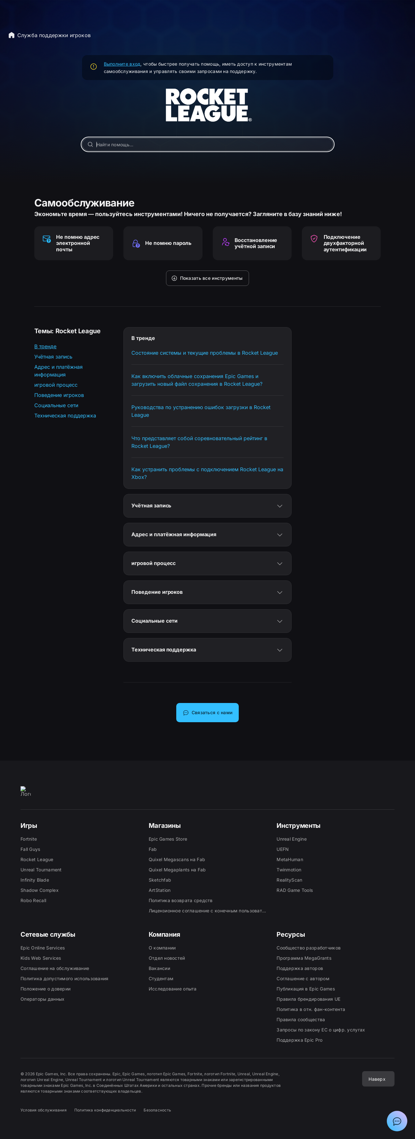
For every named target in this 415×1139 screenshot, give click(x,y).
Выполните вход (122, 64)
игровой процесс (56, 385)
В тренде (45, 346)
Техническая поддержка (65, 415)
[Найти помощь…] (207, 144)
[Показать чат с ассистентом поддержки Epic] (397, 1121)
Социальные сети (56, 405)
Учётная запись (53, 356)
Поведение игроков (59, 395)
